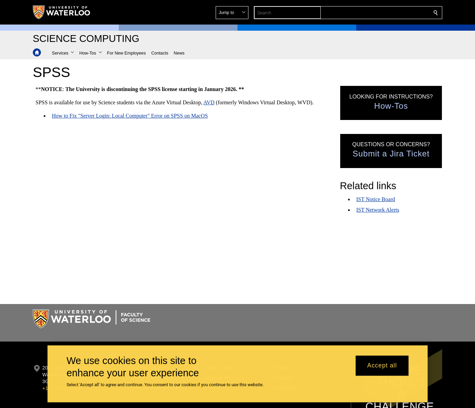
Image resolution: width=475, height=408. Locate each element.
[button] (386, 12)
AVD (209, 102)
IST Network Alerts (377, 210)
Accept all (382, 365)
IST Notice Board (375, 199)
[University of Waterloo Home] (62, 12)
